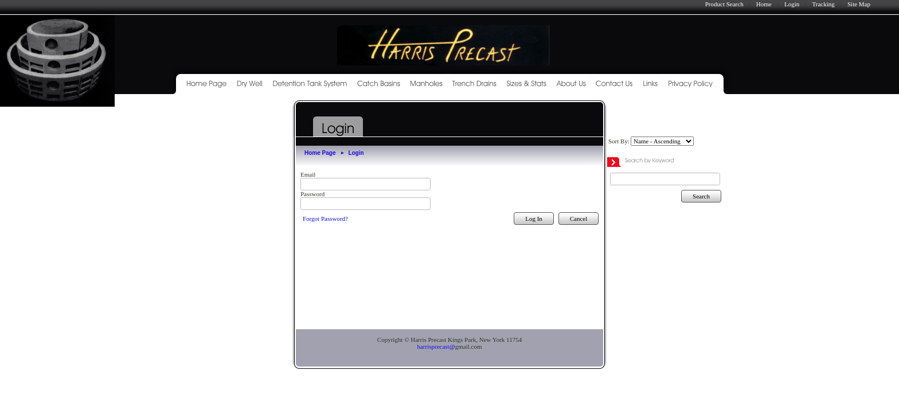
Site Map (858, 4)
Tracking (823, 4)
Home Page (319, 153)
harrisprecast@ (436, 346)
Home (764, 4)
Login (791, 4)
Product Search (724, 4)
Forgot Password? (325, 218)
